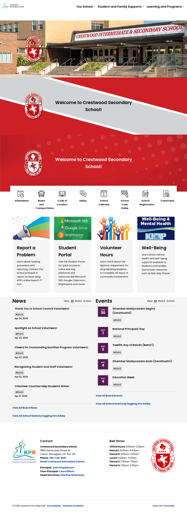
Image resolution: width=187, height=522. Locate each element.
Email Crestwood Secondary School (62, 461)
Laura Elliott (66, 471)
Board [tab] (78, 301)
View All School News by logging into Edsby (38, 416)
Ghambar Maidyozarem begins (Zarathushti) (133, 311)
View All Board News (24, 407)
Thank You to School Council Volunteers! (42, 308)
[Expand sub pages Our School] (94, 15)
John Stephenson (63, 467)
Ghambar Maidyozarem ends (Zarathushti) (142, 361)
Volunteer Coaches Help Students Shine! (42, 386)
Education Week (123, 377)
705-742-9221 (57, 458)
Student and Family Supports (120, 15)
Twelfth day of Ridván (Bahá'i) (133, 345)
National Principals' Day (128, 329)
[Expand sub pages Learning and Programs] (183, 15)
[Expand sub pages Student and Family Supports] (143, 15)
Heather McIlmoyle (72, 475)
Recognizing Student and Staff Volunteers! (44, 367)
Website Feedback (73, 505)
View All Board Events (109, 395)
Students (136, 5)
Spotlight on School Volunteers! (36, 328)
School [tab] (87, 301)
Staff (148, 5)
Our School (85, 15)
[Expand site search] (182, 5)
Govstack (169, 505)
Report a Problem (165, 5)
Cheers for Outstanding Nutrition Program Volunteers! (51, 347)
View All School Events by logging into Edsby (123, 403)
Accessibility (54, 505)
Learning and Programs (164, 15)
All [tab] (72, 301)
